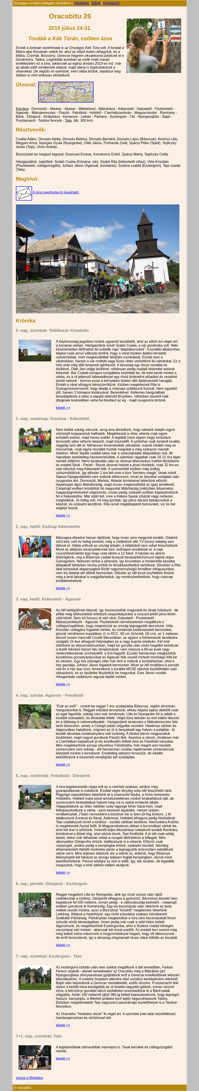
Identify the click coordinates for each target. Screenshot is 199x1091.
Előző (96, 3)
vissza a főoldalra (29, 1078)
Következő (111, 3)
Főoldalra (81, 3)
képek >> (63, 408)
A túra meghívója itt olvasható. (56, 192)
